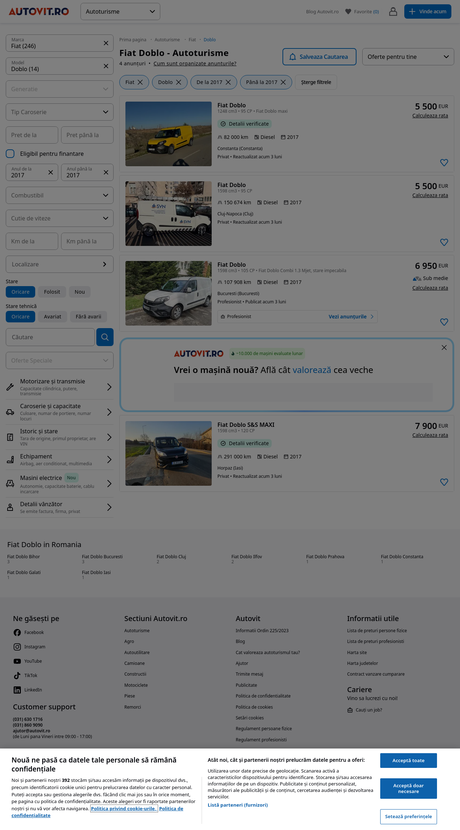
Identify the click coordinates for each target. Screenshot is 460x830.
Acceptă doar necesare (409, 788)
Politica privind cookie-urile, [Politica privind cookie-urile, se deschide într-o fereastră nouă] (124, 808)
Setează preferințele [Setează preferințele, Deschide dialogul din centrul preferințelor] (408, 816)
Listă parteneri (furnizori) (238, 805)
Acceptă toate (408, 760)
